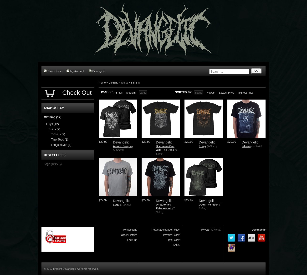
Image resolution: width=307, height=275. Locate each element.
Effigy (202, 146)
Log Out (132, 239)
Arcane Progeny (123, 146)
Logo (116, 204)
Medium (131, 92)
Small (119, 92)
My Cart (205, 229)
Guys (52, 124)
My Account (75, 71)
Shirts (124, 82)
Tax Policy (173, 239)
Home (102, 82)
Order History (129, 234)
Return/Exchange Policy (165, 229)
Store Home (53, 71)
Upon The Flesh (209, 204)
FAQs (176, 244)
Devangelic (97, 71)
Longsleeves (61, 145)
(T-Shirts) (118, 149)
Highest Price (245, 92)
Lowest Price (226, 92)
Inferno (246, 146)
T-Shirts (135, 82)
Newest (210, 92)
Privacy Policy (171, 234)
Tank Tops (59, 139)
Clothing (113, 82)
